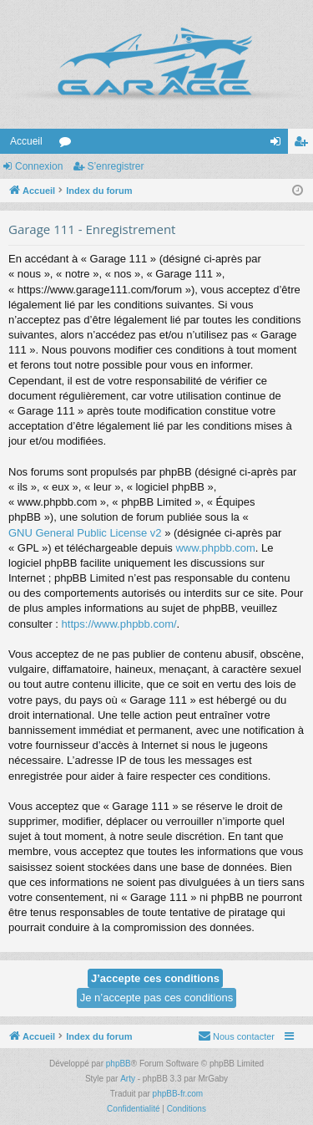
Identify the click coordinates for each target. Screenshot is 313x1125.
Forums (68, 144)
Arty (127, 1078)
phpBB (118, 1063)
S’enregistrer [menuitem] (304, 144)
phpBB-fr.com (178, 1093)
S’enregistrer (115, 166)
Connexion (39, 166)
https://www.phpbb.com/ (119, 624)
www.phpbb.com (215, 548)
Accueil (26, 141)
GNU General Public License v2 (85, 533)
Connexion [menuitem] (279, 144)
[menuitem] (236, 1036)
